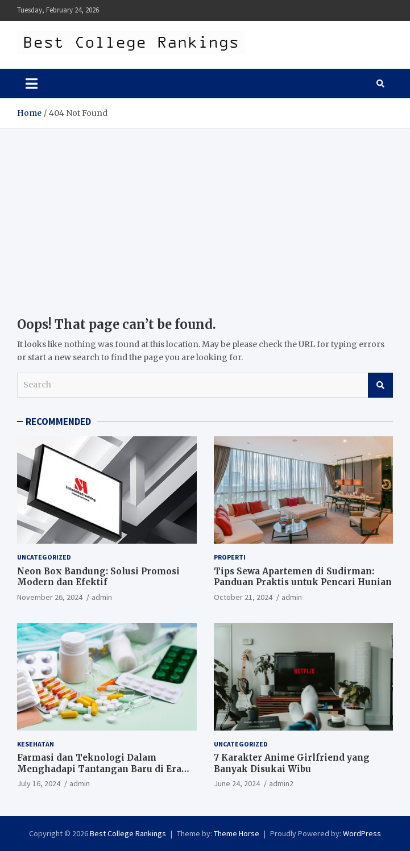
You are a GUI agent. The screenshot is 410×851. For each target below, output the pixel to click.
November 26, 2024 (49, 597)
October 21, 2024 (243, 597)
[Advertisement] (205, 214)
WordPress (362, 833)
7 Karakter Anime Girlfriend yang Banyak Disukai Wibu (292, 763)
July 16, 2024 (38, 783)
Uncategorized (44, 557)
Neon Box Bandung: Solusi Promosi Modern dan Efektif (98, 577)
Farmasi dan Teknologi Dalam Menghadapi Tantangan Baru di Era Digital (99, 768)
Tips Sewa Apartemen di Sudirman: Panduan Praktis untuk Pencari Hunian (303, 577)
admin (102, 597)
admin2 (281, 783)
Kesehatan (35, 744)
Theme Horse (236, 833)
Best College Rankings (128, 833)
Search (380, 385)
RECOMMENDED (58, 421)
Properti (230, 557)
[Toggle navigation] (31, 83)
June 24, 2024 (237, 783)
